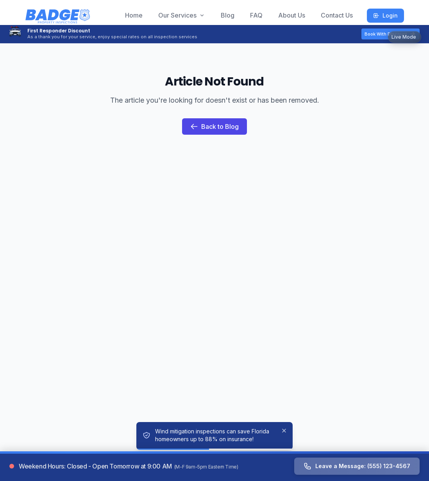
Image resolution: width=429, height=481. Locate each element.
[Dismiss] (284, 430)
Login (385, 15)
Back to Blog (214, 126)
